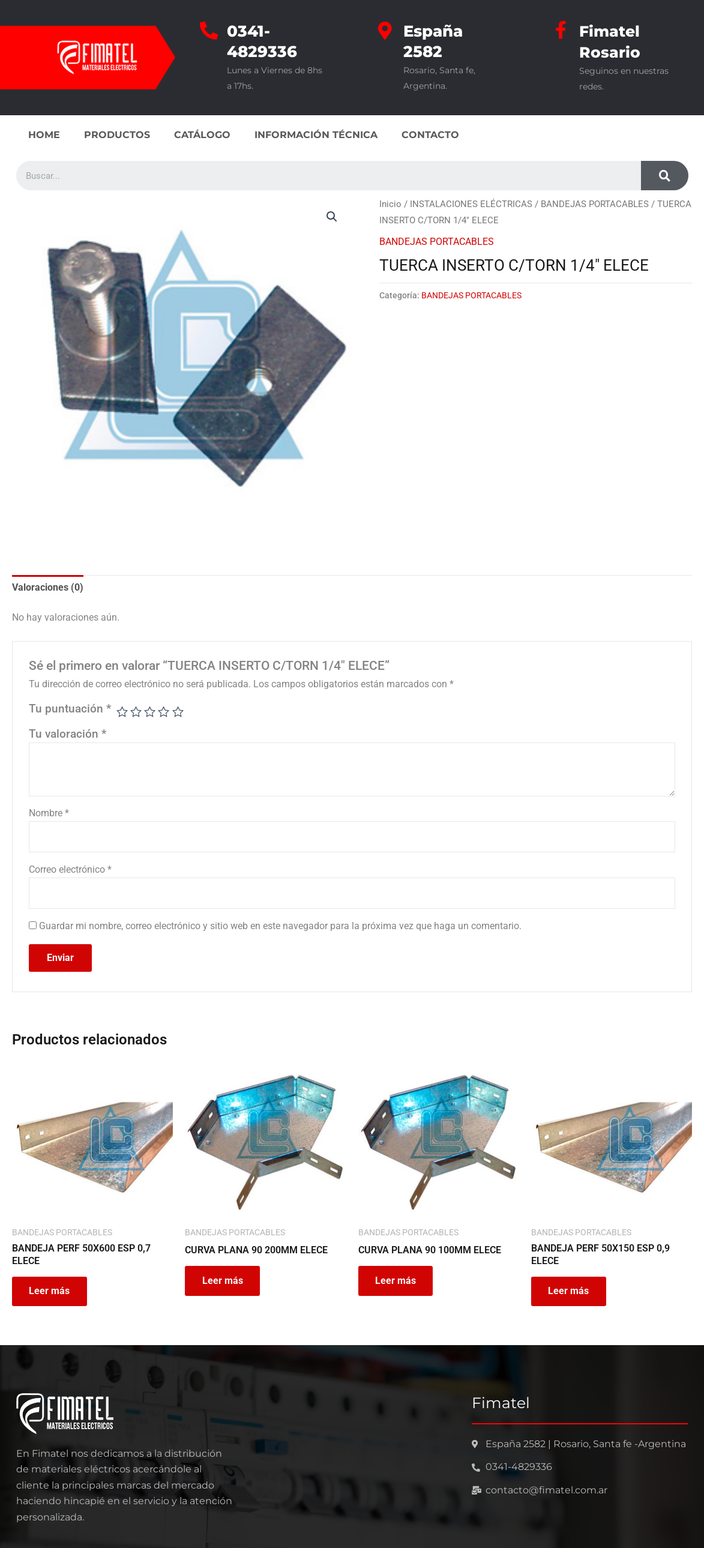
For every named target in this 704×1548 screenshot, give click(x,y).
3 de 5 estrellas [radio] (150, 711)
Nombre (49, 812)
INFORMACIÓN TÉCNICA (316, 133)
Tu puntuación (70, 708)
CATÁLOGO (202, 133)
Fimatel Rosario (610, 41)
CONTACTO (430, 133)
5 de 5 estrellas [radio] (178, 711)
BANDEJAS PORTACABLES (595, 202)
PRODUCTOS (117, 133)
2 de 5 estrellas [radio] (136, 711)
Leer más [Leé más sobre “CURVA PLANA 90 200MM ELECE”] (223, 1280)
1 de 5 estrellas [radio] (122, 711)
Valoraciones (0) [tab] (47, 586)
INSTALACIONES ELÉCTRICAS (471, 202)
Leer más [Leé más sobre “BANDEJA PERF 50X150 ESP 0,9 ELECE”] (569, 1291)
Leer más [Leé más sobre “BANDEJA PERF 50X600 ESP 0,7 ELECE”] (50, 1291)
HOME (44, 133)
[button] (332, 215)
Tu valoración (67, 732)
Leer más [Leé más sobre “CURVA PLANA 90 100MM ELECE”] (396, 1280)
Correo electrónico (70, 869)
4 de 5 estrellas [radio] (164, 711)
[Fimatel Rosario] (561, 30)
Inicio (390, 202)
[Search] (664, 174)
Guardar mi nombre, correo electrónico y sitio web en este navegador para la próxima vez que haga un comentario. (280, 925)
